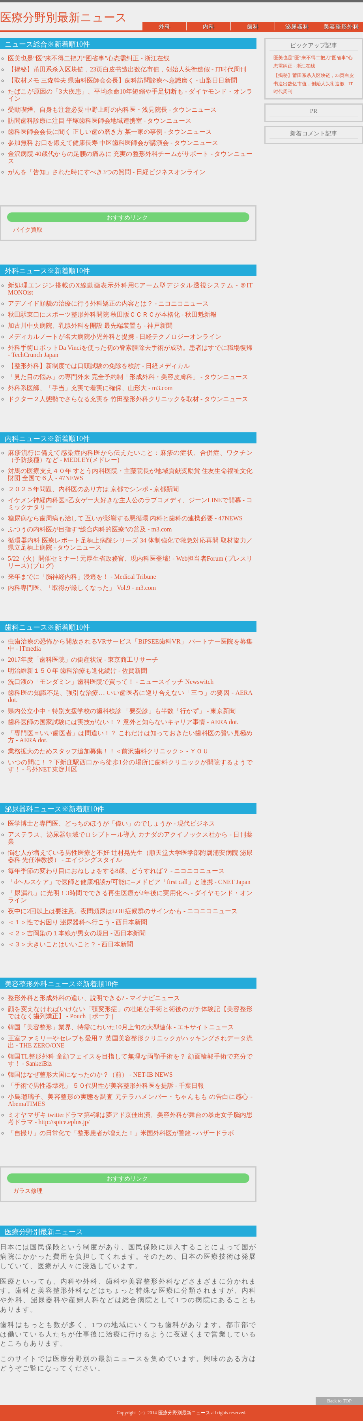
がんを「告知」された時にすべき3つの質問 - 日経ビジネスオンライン (107, 172)
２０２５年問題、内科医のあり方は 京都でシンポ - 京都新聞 (93, 489)
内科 (209, 27)
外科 (164, 27)
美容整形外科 (341, 27)
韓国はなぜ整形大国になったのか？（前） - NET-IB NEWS (90, 1074)
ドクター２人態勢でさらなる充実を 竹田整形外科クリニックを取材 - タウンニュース (128, 399)
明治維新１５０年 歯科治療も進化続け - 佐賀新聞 (77, 670)
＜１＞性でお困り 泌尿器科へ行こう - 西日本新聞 (77, 922)
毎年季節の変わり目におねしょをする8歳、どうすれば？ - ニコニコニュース (116, 870)
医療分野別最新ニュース (63, 17)
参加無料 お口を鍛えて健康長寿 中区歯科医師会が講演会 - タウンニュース (113, 142)
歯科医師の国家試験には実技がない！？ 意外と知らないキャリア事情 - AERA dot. (123, 722)
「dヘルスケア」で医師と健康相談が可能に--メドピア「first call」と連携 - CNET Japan (129, 882)
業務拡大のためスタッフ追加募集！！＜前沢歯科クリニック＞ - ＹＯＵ (108, 751)
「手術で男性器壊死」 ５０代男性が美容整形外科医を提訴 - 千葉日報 (106, 1085)
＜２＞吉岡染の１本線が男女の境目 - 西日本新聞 (77, 933)
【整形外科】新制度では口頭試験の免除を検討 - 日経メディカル (99, 365)
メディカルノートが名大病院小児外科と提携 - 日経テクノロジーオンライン (114, 336)
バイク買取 (28, 230)
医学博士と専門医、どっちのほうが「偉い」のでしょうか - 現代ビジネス (111, 823)
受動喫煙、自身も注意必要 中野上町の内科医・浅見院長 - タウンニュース (112, 109)
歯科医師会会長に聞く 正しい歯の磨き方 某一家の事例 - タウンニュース (110, 131)
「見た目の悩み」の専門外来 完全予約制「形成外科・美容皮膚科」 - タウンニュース (128, 377)
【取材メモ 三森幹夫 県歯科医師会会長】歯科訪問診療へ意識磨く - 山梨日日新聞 (122, 80)
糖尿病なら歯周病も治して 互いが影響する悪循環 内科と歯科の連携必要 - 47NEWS (125, 518)
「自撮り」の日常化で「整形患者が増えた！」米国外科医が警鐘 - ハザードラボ (121, 1133)
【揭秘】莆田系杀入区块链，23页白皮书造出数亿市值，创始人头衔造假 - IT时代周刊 (127, 69)
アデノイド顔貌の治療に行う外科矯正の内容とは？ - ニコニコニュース (108, 303)
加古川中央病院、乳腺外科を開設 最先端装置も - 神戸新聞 (90, 325)
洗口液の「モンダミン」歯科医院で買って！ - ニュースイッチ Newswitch (110, 681)
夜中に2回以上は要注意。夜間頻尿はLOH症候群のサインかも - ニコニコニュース (123, 911)
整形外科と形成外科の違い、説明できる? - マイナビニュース (94, 998)
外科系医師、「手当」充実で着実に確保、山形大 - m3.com (90, 388)
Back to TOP (339, 1401)
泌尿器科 (297, 27)
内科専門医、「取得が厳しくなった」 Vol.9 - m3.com (82, 587)
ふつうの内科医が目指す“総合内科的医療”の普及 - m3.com (90, 529)
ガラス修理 (28, 1191)
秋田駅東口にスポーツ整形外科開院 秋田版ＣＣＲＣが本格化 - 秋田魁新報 (112, 314)
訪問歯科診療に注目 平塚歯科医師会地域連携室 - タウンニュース (99, 120)
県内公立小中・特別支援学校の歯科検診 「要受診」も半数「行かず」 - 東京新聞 (122, 711)
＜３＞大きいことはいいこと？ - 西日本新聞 (70, 944)
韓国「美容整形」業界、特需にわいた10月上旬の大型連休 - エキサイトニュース (121, 1027)
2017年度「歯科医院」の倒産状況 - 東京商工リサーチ (83, 659)
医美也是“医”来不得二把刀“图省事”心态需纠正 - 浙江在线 (89, 58)
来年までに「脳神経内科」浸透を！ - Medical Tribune (82, 576)
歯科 (253, 27)
